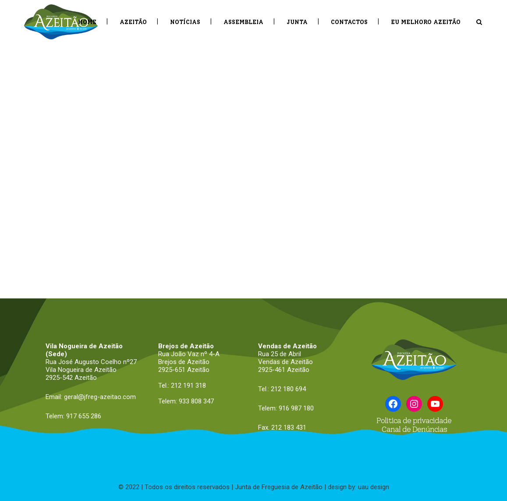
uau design (373, 487)
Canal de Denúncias (414, 429)
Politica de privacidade (413, 420)
